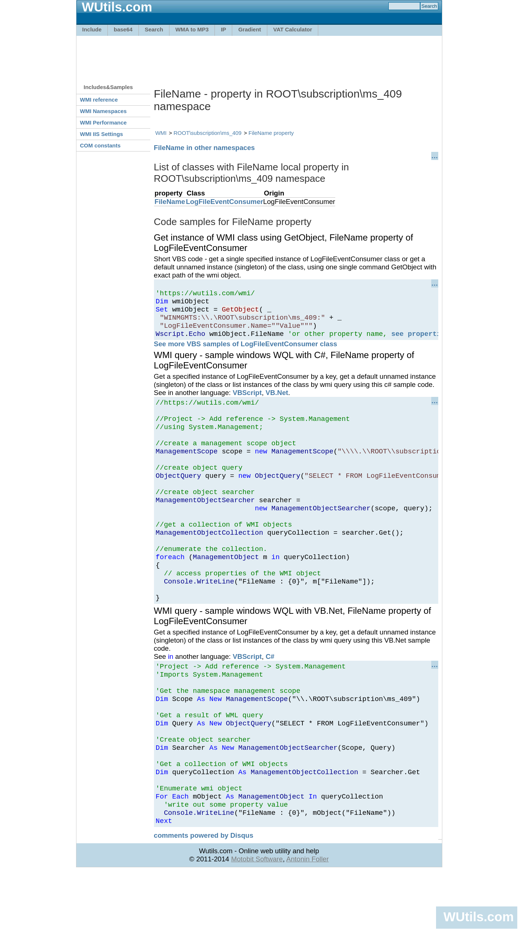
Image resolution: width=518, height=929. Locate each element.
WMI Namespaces (103, 111)
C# (269, 692)
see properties (420, 341)
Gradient (249, 29)
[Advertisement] (259, 56)
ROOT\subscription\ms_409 (207, 133)
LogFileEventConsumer (224, 201)
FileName (170, 201)
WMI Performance (103, 122)
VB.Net (276, 400)
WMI (161, 133)
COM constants (100, 145)
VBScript (247, 400)
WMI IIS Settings (101, 134)
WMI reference (99, 99)
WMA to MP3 (192, 29)
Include (92, 29)
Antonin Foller (307, 917)
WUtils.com (478, 916)
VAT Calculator (292, 29)
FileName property (271, 133)
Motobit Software (257, 917)
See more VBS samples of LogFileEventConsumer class (245, 351)
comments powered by (204, 893)
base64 (123, 29)
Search (154, 29)
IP (223, 29)
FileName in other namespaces (204, 148)
